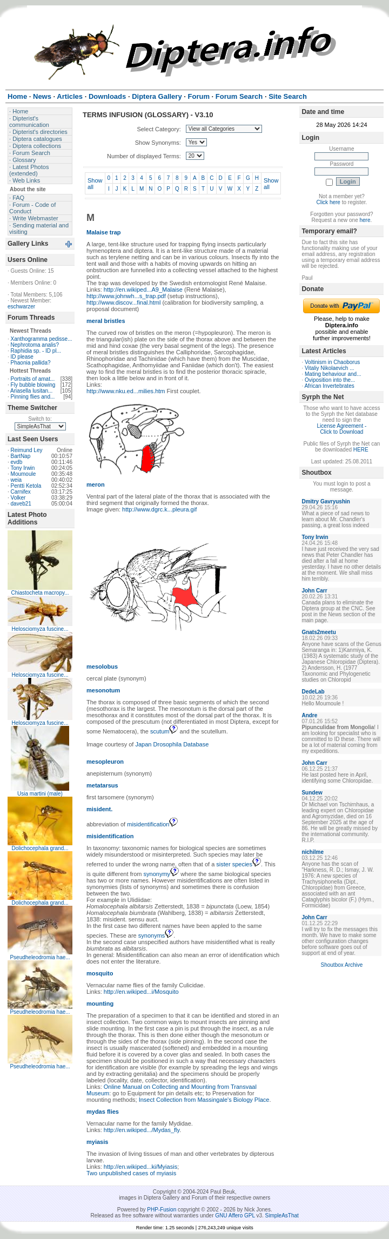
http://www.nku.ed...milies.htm (125, 391)
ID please (22, 357)
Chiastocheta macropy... (40, 593)
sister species (238, 864)
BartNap (21, 456)
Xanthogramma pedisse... (41, 339)
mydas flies (102, 1111)
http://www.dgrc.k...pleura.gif (159, 509)
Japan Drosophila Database (172, 744)
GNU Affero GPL (234, 1215)
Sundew (311, 793)
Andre (309, 715)
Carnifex (21, 492)
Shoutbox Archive (342, 965)
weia (16, 480)
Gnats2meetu (318, 632)
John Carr (314, 591)
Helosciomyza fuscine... (39, 629)
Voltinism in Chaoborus (332, 362)
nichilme (312, 852)
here (365, 220)
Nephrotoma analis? (35, 345)
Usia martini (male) (40, 794)
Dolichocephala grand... (39, 848)
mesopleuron (105, 761)
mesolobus (102, 666)
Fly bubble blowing (33, 385)
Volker (18, 498)
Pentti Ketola (26, 486)
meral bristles (105, 321)
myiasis (97, 1142)
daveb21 (21, 504)
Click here (328, 202)
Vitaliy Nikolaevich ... (329, 368)
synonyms (156, 935)
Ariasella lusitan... (31, 391)
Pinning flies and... (33, 397)
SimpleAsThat (282, 1215)
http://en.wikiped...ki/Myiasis (140, 1166)
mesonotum (103, 690)
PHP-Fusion (161, 1210)
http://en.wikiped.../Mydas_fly (141, 1130)
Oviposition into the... (330, 380)
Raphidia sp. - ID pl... (36, 351)
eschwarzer (21, 306)
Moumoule (23, 474)
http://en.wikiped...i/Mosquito (141, 991)
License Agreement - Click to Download (342, 429)
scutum (164, 731)
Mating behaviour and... (333, 374)
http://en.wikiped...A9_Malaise (143, 289)
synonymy (161, 874)
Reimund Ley (27, 450)
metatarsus (102, 785)
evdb (17, 462)
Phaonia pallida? (31, 363)
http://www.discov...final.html (123, 302)
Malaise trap (103, 232)
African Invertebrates (329, 386)
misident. (99, 809)
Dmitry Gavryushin (325, 501)
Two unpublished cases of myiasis (131, 1173)
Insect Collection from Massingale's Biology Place (204, 1099)
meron (95, 484)
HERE (360, 450)
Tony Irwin (22, 468)
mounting (99, 1003)
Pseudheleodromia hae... (40, 957)
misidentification (152, 824)
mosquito (99, 973)
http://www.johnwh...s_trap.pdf (126, 296)
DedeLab (312, 692)
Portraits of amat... (33, 379)
